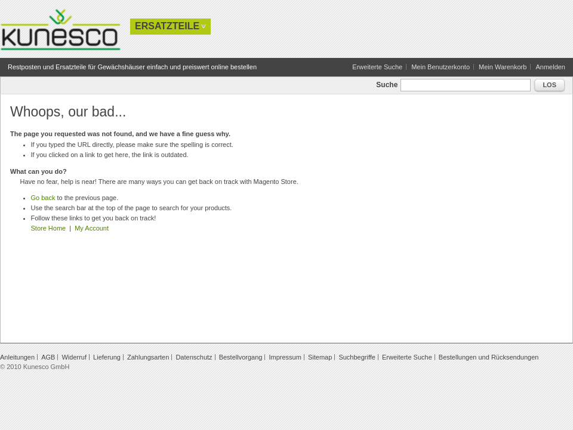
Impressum (285, 357)
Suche (387, 85)
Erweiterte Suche (377, 66)
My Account (92, 228)
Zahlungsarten (148, 357)
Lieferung (107, 357)
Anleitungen (17, 357)
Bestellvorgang (241, 357)
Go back (43, 197)
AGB (48, 357)
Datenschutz (193, 357)
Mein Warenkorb (502, 66)
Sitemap (320, 357)
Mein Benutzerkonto (440, 66)
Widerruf (74, 357)
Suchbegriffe (356, 357)
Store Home (48, 228)
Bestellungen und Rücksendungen (489, 357)
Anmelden (550, 66)
